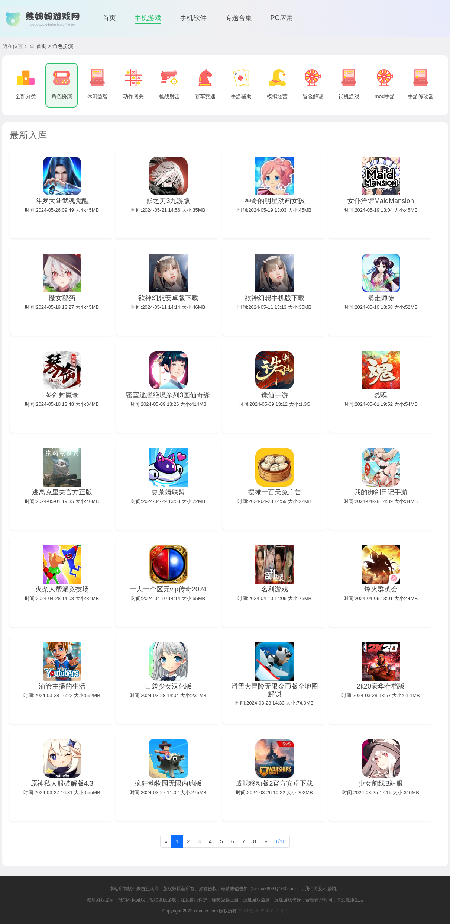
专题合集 (238, 18)
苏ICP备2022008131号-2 (263, 911)
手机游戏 (148, 18)
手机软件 (193, 18)
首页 (109, 18)
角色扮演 (62, 46)
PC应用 (282, 18)
